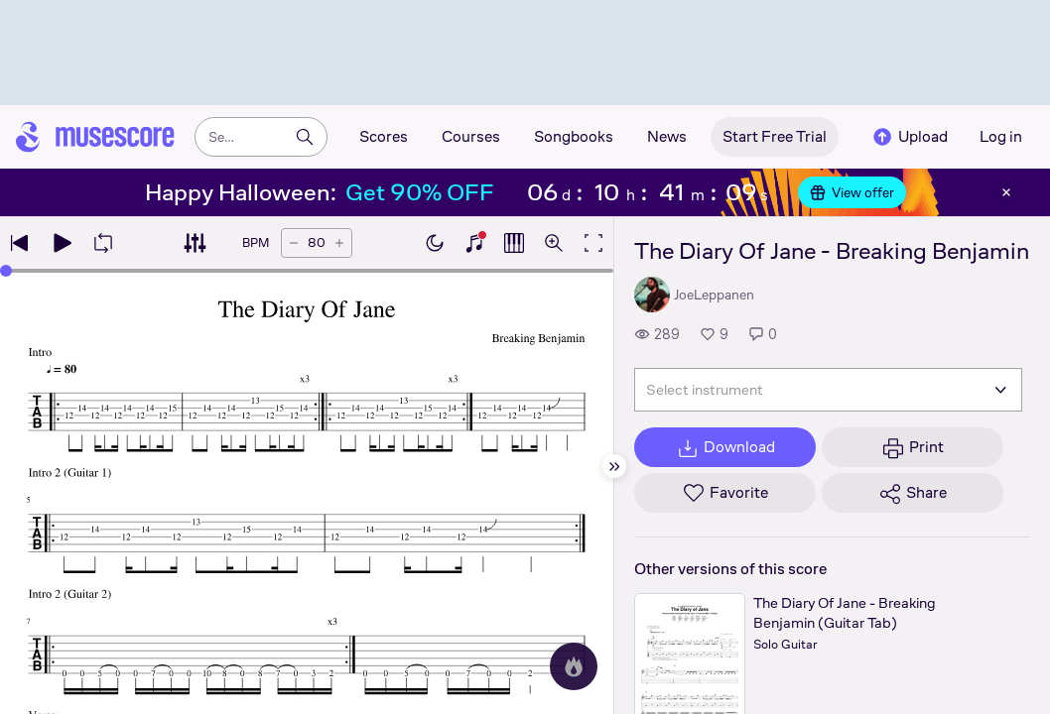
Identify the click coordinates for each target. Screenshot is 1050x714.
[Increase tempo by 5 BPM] (339, 243)
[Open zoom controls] (554, 243)
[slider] (306, 271)
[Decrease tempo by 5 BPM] (294, 243)
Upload (909, 137)
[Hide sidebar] (614, 466)
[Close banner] (1006, 192)
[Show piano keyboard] (474, 243)
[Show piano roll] (514, 243)
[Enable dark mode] (435, 243)
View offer (852, 192)
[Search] (305, 137)
